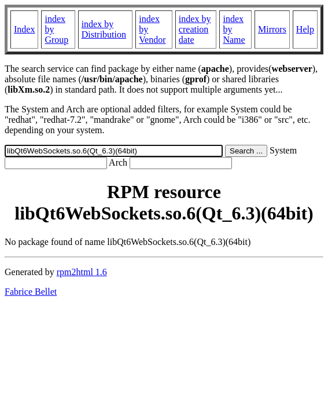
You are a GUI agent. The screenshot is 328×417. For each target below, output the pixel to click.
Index (24, 29)
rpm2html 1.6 (82, 272)
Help (305, 29)
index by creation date (195, 29)
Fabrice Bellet (31, 292)
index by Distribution (104, 29)
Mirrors (272, 29)
